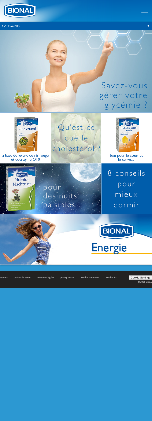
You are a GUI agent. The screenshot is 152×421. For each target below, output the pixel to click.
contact (4, 277)
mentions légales (45, 277)
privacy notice (67, 277)
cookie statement (90, 277)
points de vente (22, 277)
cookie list (111, 277)
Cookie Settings (140, 277)
